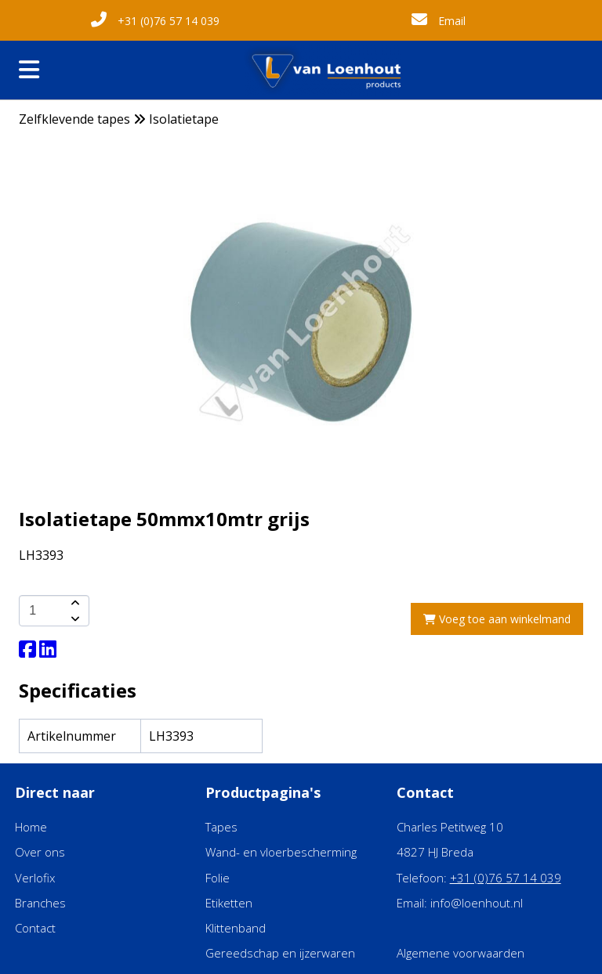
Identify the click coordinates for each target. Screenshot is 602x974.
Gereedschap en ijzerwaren (280, 953)
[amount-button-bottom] (74, 618)
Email (439, 20)
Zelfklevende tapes (74, 119)
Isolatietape (184, 119)
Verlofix (35, 878)
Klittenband (235, 928)
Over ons (40, 852)
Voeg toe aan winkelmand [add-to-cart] (497, 618)
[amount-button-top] (74, 603)
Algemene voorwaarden (460, 953)
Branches (40, 903)
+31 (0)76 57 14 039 (155, 20)
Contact (35, 928)
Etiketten (228, 903)
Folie (217, 878)
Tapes (221, 827)
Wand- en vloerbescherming (281, 852)
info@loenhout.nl (476, 903)
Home (31, 827)
